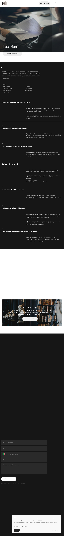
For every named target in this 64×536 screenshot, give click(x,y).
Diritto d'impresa (6, 86)
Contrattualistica (6, 90)
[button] (12, 54)
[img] (4, 3)
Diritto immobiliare (7, 88)
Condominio (28, 88)
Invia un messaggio (9, 479)
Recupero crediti (6, 92)
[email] (24, 459)
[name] (24, 442)
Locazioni (27, 86)
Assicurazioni (28, 90)
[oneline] (24, 448)
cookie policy (40, 520)
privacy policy (22, 483)
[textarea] (24, 468)
